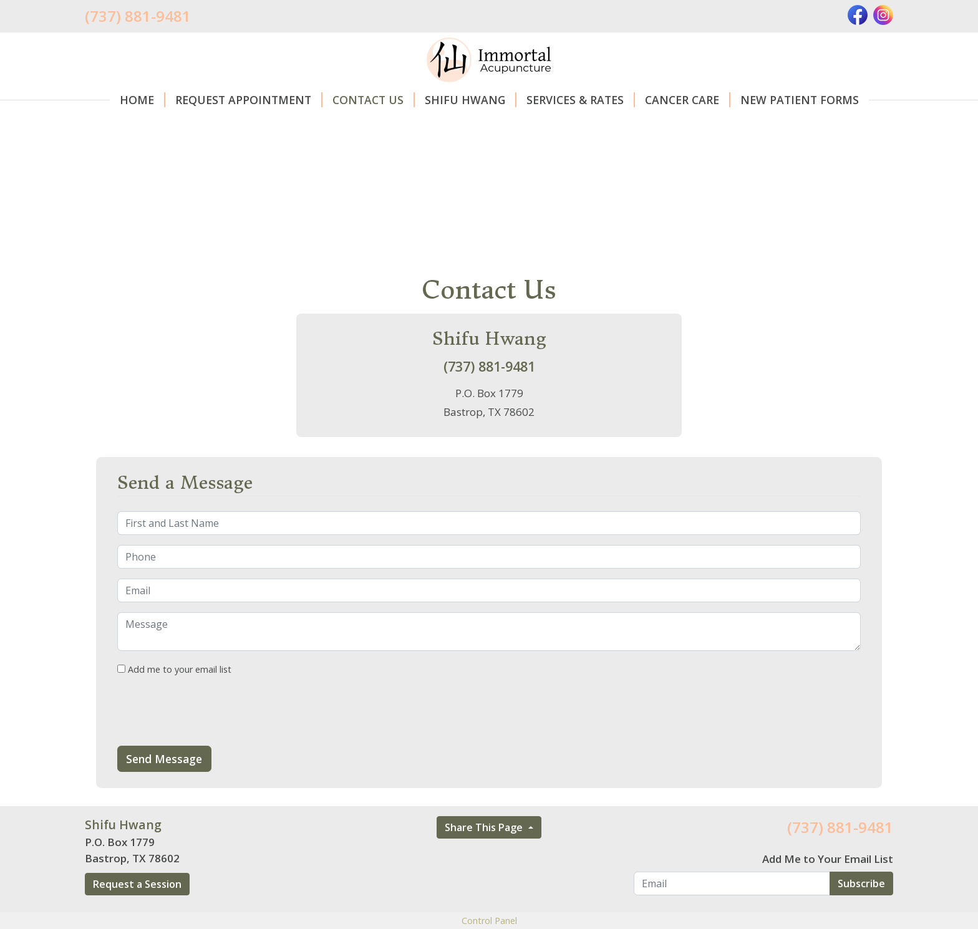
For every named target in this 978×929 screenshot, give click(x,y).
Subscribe (861, 883)
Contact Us (373, 99)
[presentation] (212, 711)
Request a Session (137, 884)
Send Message (164, 758)
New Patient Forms (799, 99)
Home (142, 99)
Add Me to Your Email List (827, 859)
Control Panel (489, 921)
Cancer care (687, 99)
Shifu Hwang (470, 99)
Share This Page (485, 827)
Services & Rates (580, 99)
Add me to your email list (174, 669)
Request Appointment (248, 99)
